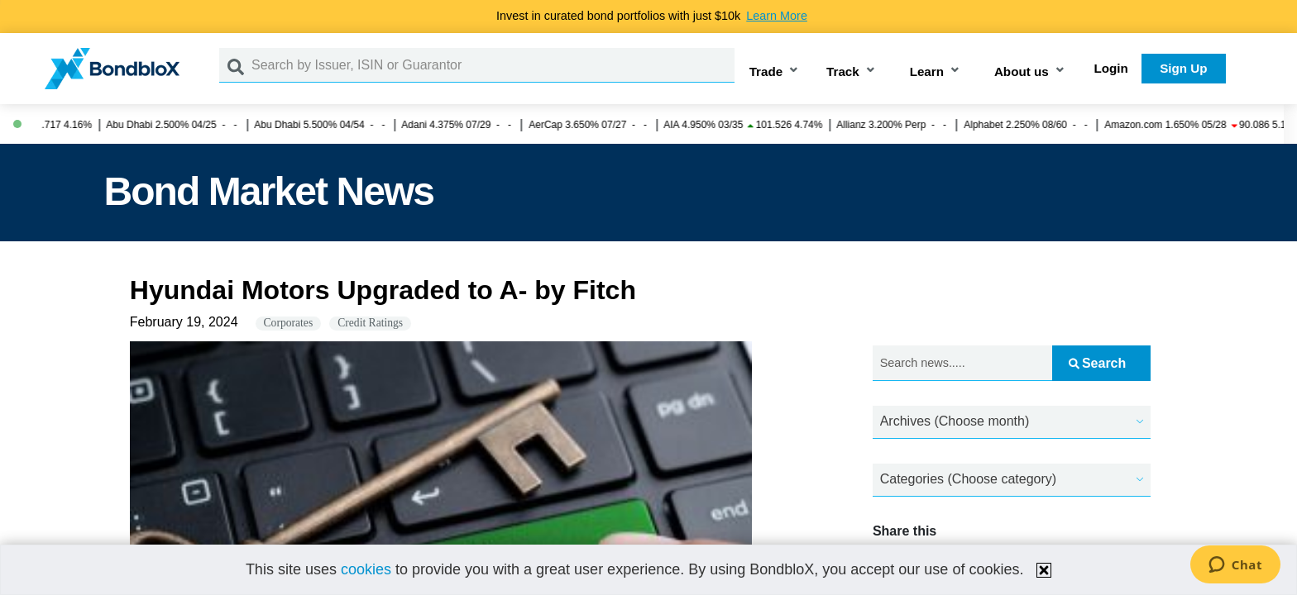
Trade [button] (766, 71)
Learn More (776, 15)
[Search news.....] (962, 363)
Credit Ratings (370, 323)
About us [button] (1021, 71)
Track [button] (842, 71)
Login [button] (1111, 68)
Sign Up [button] (1183, 68)
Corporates (288, 323)
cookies (366, 569)
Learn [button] (927, 71)
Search (1097, 363)
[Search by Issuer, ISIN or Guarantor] (493, 65)
